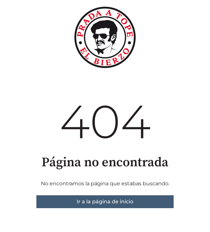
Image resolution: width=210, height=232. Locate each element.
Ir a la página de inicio (105, 201)
